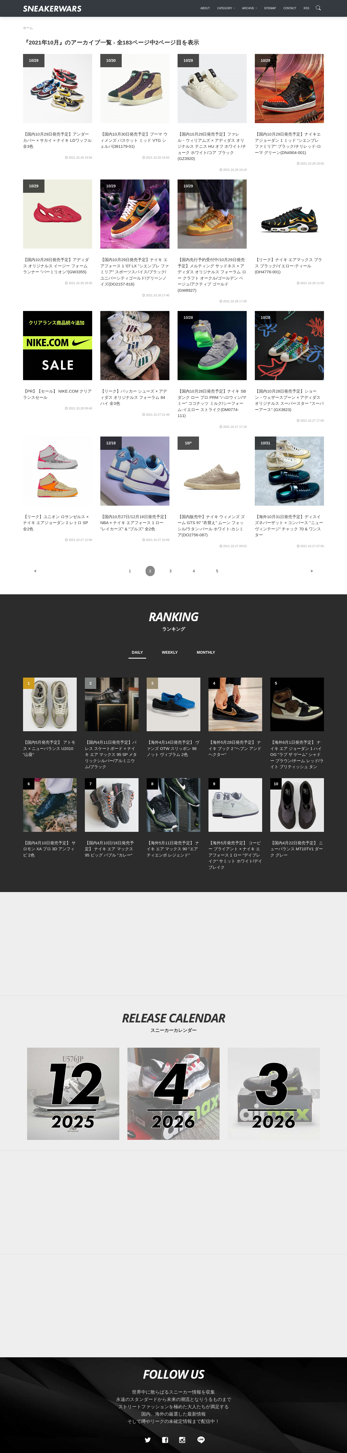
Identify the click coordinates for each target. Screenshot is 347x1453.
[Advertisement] (173, 850)
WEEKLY (170, 652)
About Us (53, 1384)
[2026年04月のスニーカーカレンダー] (173, 1000)
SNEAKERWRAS (281, 1384)
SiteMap (32, 1384)
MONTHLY (206, 652)
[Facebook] (165, 1346)
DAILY (137, 652)
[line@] (199, 1346)
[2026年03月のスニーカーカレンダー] (274, 1000)
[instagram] (182, 1346)
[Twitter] (148, 1346)
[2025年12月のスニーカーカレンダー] (73, 1000)
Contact (74, 1384)
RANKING (173, 616)
